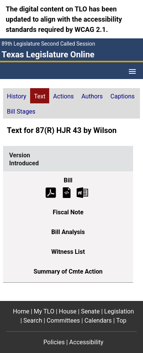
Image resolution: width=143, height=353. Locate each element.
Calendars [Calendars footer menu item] (98, 320)
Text (39, 96)
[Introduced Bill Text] (66, 192)
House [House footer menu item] (67, 311)
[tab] (16, 95)
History (16, 96)
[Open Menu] (132, 71)
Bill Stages (21, 111)
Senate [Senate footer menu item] (90, 311)
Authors (92, 96)
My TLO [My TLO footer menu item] (44, 311)
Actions (63, 96)
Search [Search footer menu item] (32, 320)
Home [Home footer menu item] (21, 311)
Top (121, 320)
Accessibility (86, 342)
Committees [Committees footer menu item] (63, 320)
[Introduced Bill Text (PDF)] (50, 192)
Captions (123, 96)
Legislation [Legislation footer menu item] (119, 311)
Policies (54, 342)
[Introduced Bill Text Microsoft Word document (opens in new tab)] (82, 192)
